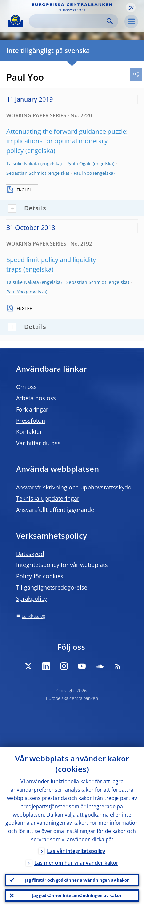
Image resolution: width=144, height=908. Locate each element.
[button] (131, 7)
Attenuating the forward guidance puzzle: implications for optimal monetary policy (67, 141)
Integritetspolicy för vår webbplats (62, 565)
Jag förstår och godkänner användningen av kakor (77, 880)
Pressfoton (30, 420)
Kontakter (29, 432)
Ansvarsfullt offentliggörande (55, 509)
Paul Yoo (83, 173)
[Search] (68, 21)
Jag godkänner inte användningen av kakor (77, 895)
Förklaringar (32, 409)
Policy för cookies (39, 576)
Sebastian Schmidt (26, 173)
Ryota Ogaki (79, 163)
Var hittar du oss (38, 443)
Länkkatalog (33, 616)
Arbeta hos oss (36, 398)
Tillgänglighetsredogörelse (51, 587)
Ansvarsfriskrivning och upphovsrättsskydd (74, 487)
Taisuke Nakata (22, 163)
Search (109, 21)
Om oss (26, 387)
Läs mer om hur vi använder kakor (76, 862)
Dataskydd (30, 553)
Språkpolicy (31, 598)
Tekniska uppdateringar (47, 498)
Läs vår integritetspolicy (76, 850)
